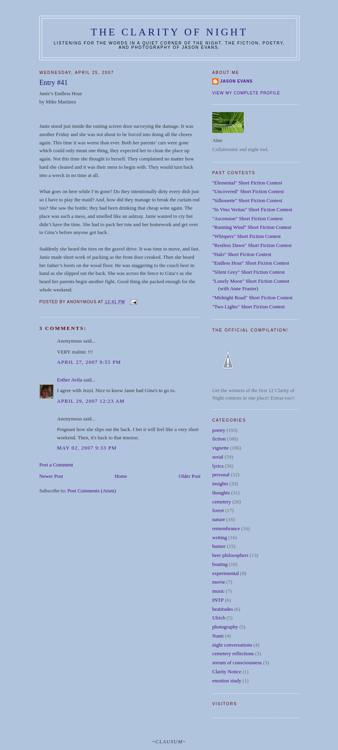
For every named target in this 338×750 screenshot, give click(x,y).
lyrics (218, 466)
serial (217, 457)
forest (218, 510)
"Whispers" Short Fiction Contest (246, 236)
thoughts (221, 493)
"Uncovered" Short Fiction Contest (248, 191)
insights (220, 483)
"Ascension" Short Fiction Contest (247, 218)
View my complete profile (246, 93)
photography (225, 627)
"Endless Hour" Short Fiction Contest (250, 263)
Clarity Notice (226, 671)
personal (221, 474)
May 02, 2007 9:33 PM (87, 448)
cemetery (221, 502)
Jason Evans (236, 81)
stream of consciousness (237, 662)
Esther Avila (69, 380)
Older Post (189, 476)
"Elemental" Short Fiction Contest (247, 183)
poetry (218, 430)
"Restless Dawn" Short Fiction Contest (252, 245)
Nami (218, 636)
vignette (220, 448)
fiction (219, 439)
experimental (225, 573)
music (218, 591)
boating (220, 564)
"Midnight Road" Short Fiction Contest (252, 297)
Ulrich (218, 618)
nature (218, 519)
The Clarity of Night (169, 32)
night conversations (232, 645)
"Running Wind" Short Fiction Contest (251, 227)
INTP (218, 600)
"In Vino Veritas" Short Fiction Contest (252, 209)
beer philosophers (230, 555)
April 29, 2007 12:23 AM (91, 401)
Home (121, 476)
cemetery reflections (233, 653)
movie (218, 582)
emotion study (226, 681)
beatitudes (222, 609)
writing (219, 537)
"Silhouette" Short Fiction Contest (247, 200)
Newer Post (51, 476)
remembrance (226, 528)
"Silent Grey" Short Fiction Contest (248, 272)
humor (219, 546)
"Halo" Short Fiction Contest (241, 254)
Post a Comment (56, 465)
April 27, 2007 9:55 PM (89, 362)
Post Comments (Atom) (92, 491)
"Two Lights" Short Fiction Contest (248, 307)
